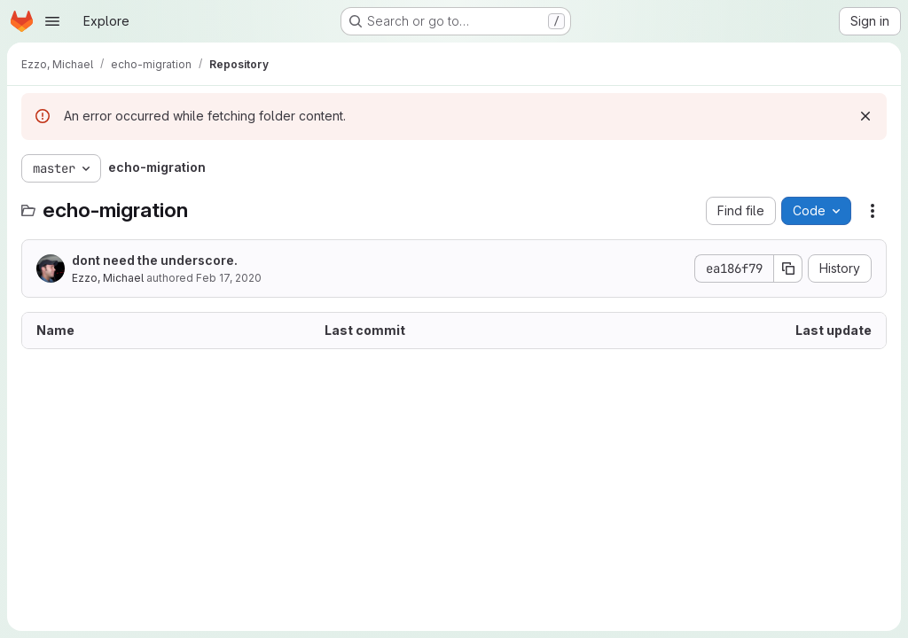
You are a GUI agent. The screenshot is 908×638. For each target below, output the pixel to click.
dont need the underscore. (155, 260)
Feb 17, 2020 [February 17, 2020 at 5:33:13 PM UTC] (229, 277)
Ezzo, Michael (108, 277)
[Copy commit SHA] (788, 268)
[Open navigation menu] (52, 21)
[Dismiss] (865, 116)
